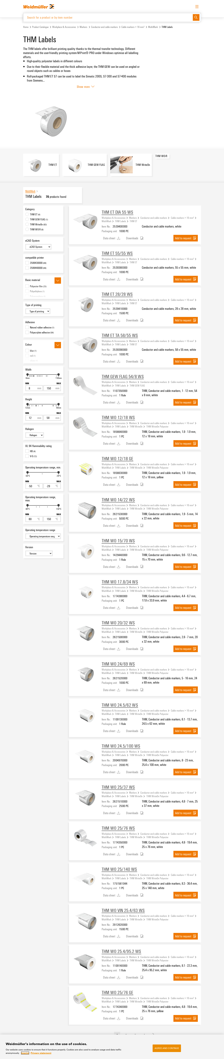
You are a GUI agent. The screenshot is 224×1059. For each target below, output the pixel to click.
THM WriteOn (136, 427)
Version (29, 547)
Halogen (29, 429)
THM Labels (120, 221)
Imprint (25, 1053)
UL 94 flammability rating (38, 446)
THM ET (133, 221)
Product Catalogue (40, 27)
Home (26, 27)
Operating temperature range (40, 530)
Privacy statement (41, 1053)
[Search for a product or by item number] (108, 17)
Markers (83, 27)
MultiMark (153, 27)
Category (30, 209)
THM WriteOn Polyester (157, 427)
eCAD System (32, 241)
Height (28, 399)
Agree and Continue (167, 1048)
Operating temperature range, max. (40, 499)
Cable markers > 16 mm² (133, 27)
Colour (28, 344)
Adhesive (30, 322)
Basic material (32, 280)
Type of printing (33, 305)
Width (28, 369)
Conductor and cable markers (104, 27)
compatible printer (34, 258)
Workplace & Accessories (64, 27)
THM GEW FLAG (137, 386)
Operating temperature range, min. (43, 467)
